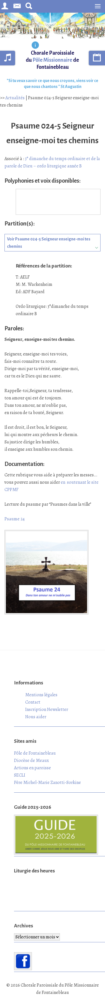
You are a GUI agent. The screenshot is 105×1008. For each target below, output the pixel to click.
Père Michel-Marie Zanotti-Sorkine (47, 782)
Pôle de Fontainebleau (35, 753)
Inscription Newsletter (46, 709)
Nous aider (35, 717)
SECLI (19, 775)
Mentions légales (41, 695)
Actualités (15, 98)
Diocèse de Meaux (31, 760)
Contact (32, 702)
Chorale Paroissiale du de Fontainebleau (52, 60)
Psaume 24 (14, 519)
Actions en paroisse (32, 768)
